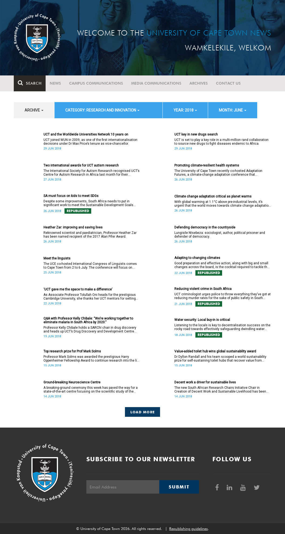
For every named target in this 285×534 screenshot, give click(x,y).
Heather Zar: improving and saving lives (73, 227)
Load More (142, 412)
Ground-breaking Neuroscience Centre (71, 382)
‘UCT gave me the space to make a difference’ (77, 289)
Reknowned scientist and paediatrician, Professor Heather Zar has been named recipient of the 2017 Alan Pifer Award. (90, 234)
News (55, 83)
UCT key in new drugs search (196, 134)
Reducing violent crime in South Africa (203, 289)
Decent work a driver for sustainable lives (205, 382)
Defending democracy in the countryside (204, 227)
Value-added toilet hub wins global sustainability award (215, 351)
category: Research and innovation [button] (102, 110)
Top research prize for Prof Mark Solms (72, 351)
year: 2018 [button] (185, 110)
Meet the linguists (56, 258)
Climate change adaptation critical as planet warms (213, 196)
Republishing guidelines (188, 528)
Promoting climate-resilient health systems (206, 165)
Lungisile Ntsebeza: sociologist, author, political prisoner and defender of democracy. (219, 234)
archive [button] (34, 110)
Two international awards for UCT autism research (81, 165)
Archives (198, 83)
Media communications (156, 83)
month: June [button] (232, 110)
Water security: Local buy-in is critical (202, 320)
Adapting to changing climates (197, 258)
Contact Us (228, 83)
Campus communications (96, 83)
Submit (179, 487)
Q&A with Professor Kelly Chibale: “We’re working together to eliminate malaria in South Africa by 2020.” (88, 320)
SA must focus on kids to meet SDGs (71, 196)
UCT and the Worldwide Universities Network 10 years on (85, 134)
